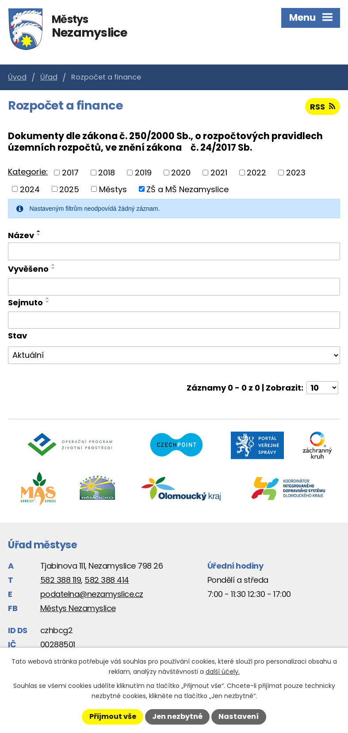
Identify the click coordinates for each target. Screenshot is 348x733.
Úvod (17, 77)
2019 (143, 172)
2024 (30, 188)
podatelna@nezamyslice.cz (91, 594)
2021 (218, 172)
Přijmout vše (112, 716)
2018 (106, 172)
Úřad (48, 77)
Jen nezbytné (177, 716)
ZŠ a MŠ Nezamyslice (187, 188)
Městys (113, 188)
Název (21, 235)
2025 (69, 188)
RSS (322, 106)
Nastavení (238, 716)
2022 (256, 172)
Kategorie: (28, 171)
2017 (70, 172)
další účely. (223, 671)
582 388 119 (60, 579)
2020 (181, 172)
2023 (296, 172)
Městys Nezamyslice (78, 608)
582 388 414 (106, 579)
